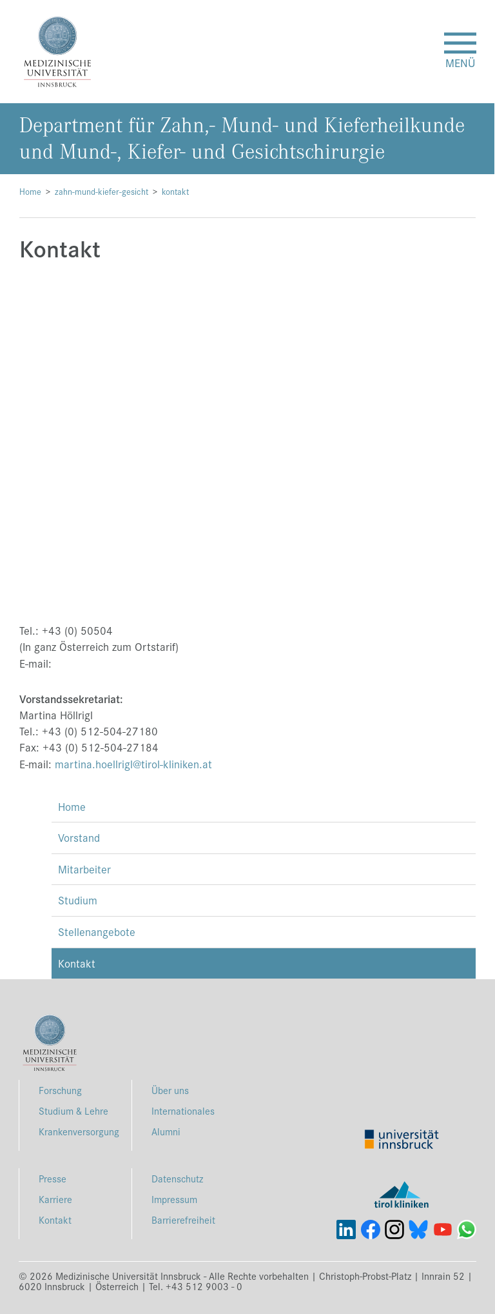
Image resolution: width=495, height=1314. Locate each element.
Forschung (60, 1090)
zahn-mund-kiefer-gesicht (101, 191)
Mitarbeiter (84, 869)
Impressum (174, 1199)
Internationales (183, 1110)
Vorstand (79, 837)
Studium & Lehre (73, 1110)
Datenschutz (177, 1178)
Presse (52, 1178)
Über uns (170, 1090)
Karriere (55, 1199)
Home (30, 191)
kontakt (175, 191)
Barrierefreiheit (183, 1219)
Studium (77, 900)
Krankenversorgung (79, 1131)
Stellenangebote (96, 931)
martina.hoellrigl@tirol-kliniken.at (133, 763)
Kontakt (76, 963)
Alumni (165, 1131)
